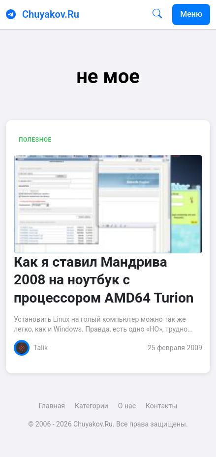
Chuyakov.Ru (50, 14)
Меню (191, 14)
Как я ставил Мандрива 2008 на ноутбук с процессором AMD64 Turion (103, 280)
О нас (127, 406)
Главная (52, 406)
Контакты (161, 406)
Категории (91, 406)
